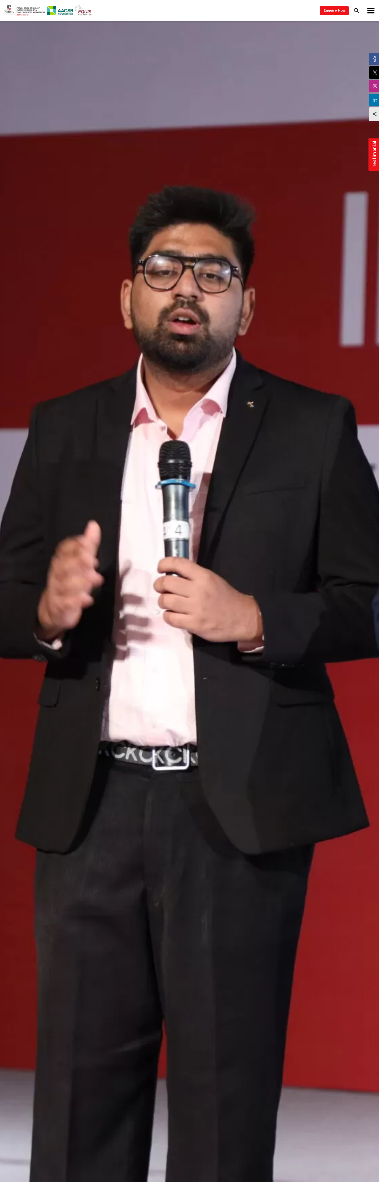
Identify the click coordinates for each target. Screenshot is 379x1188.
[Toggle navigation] (371, 10)
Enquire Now (334, 10)
